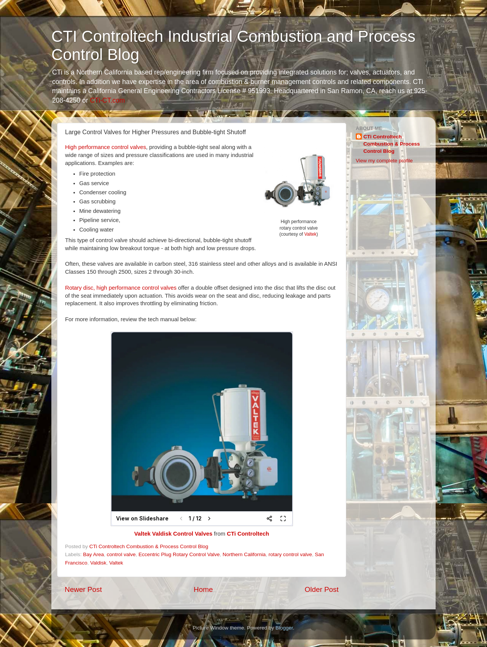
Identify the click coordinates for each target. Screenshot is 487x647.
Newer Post (83, 589)
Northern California (244, 554)
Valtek (310, 234)
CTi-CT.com (107, 100)
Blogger (284, 628)
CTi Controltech (248, 534)
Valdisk (98, 563)
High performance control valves (105, 147)
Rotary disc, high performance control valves (121, 288)
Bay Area (93, 554)
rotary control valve (290, 554)
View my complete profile (384, 160)
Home (203, 589)
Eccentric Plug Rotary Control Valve (179, 554)
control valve (121, 554)
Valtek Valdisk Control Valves (173, 534)
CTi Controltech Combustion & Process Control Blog (391, 144)
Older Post (322, 589)
